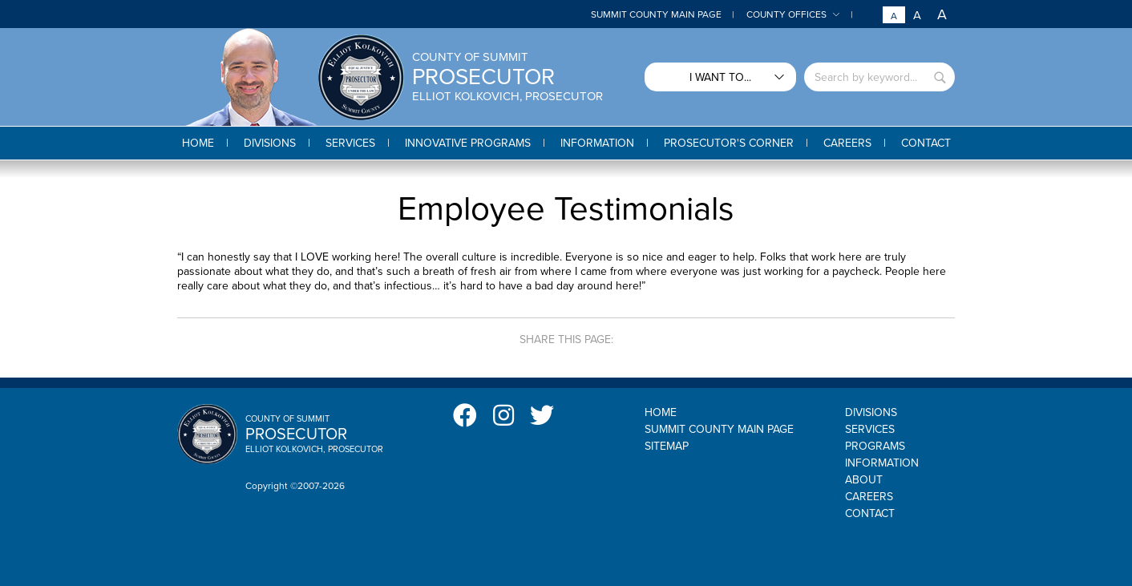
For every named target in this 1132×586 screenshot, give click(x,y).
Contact (870, 513)
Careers (869, 496)
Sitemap (667, 446)
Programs (875, 446)
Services (870, 429)
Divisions (871, 412)
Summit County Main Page (656, 14)
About (864, 480)
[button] (270, 143)
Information (882, 463)
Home (661, 412)
